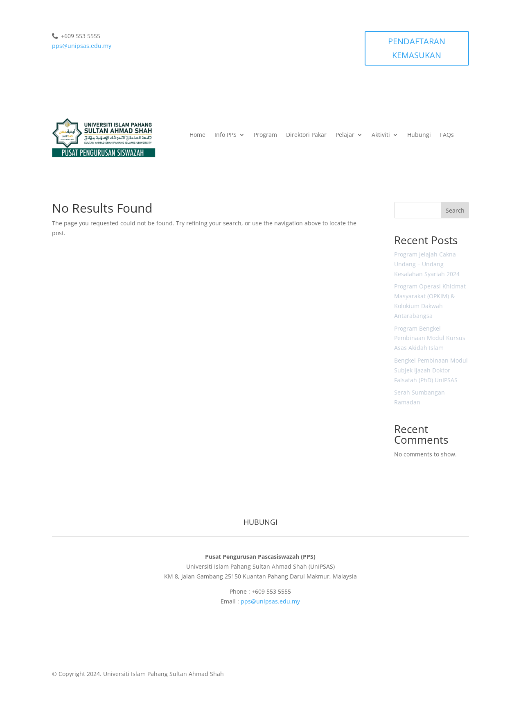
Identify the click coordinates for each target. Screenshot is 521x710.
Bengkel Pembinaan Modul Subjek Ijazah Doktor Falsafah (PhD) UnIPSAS (431, 370)
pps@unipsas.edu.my (81, 46)
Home (197, 135)
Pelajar (345, 135)
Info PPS (225, 135)
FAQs (447, 135)
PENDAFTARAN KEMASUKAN (416, 48)
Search (455, 210)
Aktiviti (381, 135)
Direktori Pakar (306, 135)
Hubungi (419, 135)
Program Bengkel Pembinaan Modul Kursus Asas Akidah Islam (429, 338)
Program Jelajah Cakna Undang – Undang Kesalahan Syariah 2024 (427, 264)
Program (265, 135)
